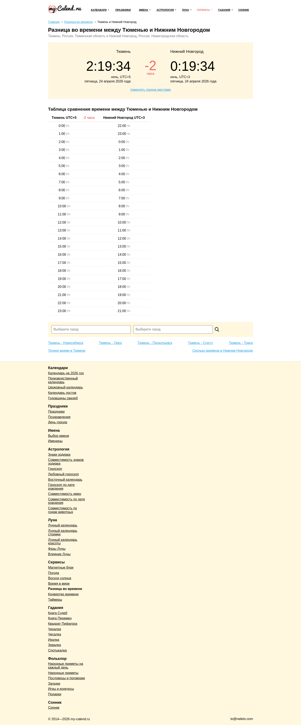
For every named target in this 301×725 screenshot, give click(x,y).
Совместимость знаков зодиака (66, 461)
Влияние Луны (59, 554)
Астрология (165, 10)
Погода (53, 573)
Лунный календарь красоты (62, 541)
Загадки (54, 683)
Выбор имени (58, 436)
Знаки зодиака (59, 454)
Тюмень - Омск (110, 343)
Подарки (54, 694)
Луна (185, 10)
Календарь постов (62, 393)
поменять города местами (150, 89)
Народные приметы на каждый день (65, 665)
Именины (55, 441)
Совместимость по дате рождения (66, 501)
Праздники (123, 10)
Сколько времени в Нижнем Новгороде (222, 350)
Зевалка (54, 645)
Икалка (53, 639)
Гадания (224, 10)
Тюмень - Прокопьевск (154, 343)
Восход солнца (59, 578)
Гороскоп (55, 469)
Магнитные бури (61, 567)
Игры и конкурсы (61, 689)
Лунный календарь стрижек (62, 532)
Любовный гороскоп (63, 474)
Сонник (243, 10)
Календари (99, 10)
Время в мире (59, 583)
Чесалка (54, 634)
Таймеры (55, 599)
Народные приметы (63, 673)
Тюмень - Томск (241, 343)
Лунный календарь (62, 525)
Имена (143, 10)
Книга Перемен (60, 618)
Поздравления (59, 417)
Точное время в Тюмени (66, 350)
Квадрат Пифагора (62, 623)
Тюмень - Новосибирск (65, 343)
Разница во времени (65, 589)
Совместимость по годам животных (62, 510)
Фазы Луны (56, 548)
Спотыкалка (57, 650)
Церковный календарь (65, 387)
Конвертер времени (63, 594)
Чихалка (54, 629)
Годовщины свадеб (63, 398)
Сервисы (203, 10)
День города (57, 422)
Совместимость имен (64, 494)
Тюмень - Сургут (200, 343)
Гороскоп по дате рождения (61, 486)
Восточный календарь (65, 479)
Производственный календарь (63, 380)
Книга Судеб (57, 613)
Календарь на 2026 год (66, 373)
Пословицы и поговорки (66, 678)
